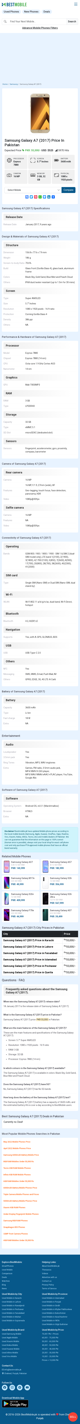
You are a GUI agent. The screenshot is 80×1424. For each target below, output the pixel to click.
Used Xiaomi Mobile (10, 1341)
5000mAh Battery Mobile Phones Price (20, 1201)
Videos (45, 1273)
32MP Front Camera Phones (15, 1234)
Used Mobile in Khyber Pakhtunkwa (57, 1309)
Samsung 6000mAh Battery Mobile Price (21, 1155)
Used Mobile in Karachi (12, 1298)
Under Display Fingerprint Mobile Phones (21, 1214)
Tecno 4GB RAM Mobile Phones (17, 1168)
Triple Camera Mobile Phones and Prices (21, 1194)
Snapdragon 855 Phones (14, 1227)
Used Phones (11, 11)
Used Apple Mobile (10, 1338)
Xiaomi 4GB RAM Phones (14, 1207)
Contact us (47, 1281)
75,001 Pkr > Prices (50, 1334)
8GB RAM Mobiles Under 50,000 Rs (18, 1161)
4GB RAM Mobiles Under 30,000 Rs (18, 1240)
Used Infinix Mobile (10, 1353)
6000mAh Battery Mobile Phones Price (20, 1188)
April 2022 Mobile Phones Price (17, 1148)
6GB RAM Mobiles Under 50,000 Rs (18, 1181)
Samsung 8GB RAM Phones (15, 1221)
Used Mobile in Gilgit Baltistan (55, 1324)
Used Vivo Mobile (9, 1356)
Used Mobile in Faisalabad (13, 1313)
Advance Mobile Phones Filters (40, 27)
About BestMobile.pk (50, 1266)
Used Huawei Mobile (10, 1349)
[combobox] (33, 190)
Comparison (7, 1273)
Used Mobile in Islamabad (53, 1298)
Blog (4, 1285)
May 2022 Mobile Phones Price (16, 1142)
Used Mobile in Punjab (51, 1302)
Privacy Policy (48, 1285)
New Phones (31, 11)
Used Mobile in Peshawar (13, 1309)
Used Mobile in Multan (11, 1317)
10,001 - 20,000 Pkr (50, 1356)
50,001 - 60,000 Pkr (50, 1341)
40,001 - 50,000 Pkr (50, 1345)
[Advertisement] (40, 59)
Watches (6, 1281)
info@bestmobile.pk (11, 1370)
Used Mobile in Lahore (11, 1302)
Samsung (14, 84)
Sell (73, 1416)
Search (72, 21)
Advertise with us (49, 1277)
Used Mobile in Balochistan (54, 1313)
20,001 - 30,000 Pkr (50, 1353)
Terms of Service (49, 1288)
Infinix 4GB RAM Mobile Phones (17, 1175)
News (4, 1288)
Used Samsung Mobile (11, 1334)
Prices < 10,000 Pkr (50, 1360)
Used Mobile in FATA (50, 1321)
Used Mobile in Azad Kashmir (54, 1317)
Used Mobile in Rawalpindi (13, 1306)
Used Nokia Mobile (10, 1345)
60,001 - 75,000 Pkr (50, 1338)
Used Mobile (7, 1270)
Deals (47, 11)
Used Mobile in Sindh (51, 1306)
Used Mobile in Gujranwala (13, 1321)
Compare (68, 189)
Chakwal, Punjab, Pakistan (14, 1373)
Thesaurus (46, 1270)
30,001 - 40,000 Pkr (50, 1349)
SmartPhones (8, 1266)
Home (5, 84)
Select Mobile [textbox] (14, 190)
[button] (75, 4)
